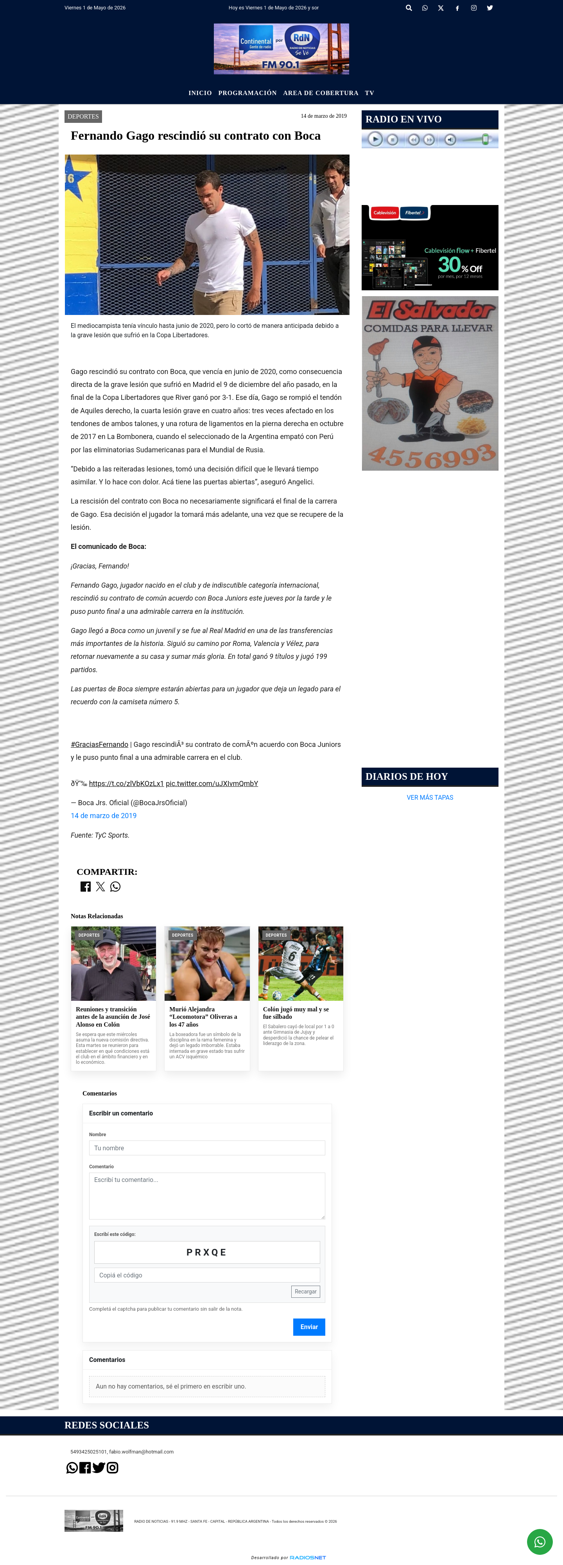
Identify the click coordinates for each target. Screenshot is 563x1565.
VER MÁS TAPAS (430, 797)
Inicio (200, 93)
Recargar (306, 1291)
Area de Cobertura (321, 93)
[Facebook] (457, 8)
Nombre (97, 1134)
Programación (247, 93)
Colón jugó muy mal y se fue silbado (296, 1013)
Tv (370, 93)
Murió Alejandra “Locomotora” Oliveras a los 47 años (203, 1017)
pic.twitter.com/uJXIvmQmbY (212, 783)
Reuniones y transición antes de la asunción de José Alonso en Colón (113, 1017)
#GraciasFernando (99, 744)
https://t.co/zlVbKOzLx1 (126, 783)
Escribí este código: (115, 1234)
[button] (409, 8)
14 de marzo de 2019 (104, 815)
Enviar (309, 1327)
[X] (441, 8)
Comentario (101, 1166)
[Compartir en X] (100, 887)
